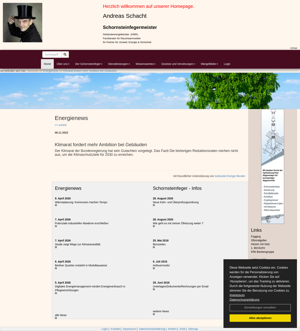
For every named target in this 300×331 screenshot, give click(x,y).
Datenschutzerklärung (244, 299)
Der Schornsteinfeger (88, 63)
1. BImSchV (258, 247)
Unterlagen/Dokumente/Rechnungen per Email (180, 286)
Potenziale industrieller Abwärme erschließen (81, 223)
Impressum (237, 295)
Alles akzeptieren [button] (260, 318)
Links (256, 230)
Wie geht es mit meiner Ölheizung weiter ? (178, 223)
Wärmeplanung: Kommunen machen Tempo (81, 202)
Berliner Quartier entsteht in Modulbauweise (81, 265)
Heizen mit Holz (260, 244)
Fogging (256, 236)
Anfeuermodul (161, 265)
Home (47, 63)
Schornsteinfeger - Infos (177, 188)
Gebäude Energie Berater (230, 176)
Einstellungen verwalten (260, 307)
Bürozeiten (159, 244)
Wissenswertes (146, 63)
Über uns (63, 63)
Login (227, 63)
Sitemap (193, 328)
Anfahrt (172, 328)
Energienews (68, 188)
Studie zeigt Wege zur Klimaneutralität (77, 244)
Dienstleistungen (119, 63)
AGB (182, 328)
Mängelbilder (209, 63)
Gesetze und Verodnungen (178, 63)
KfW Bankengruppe (262, 251)
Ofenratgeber (259, 240)
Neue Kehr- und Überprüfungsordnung (176, 202)
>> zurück (60, 124)
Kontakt (115, 328)
